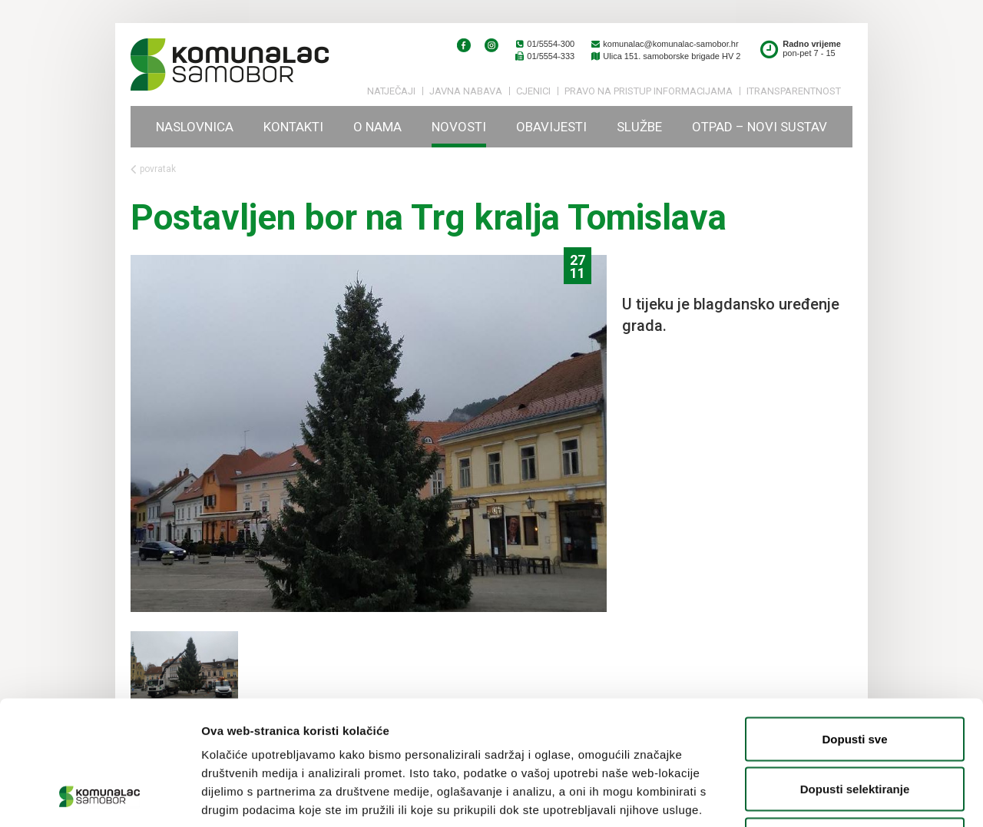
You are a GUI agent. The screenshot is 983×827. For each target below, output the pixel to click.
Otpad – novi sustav (759, 126)
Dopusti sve (854, 625)
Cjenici (533, 91)
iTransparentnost (793, 91)
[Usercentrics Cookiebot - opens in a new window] (99, 797)
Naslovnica (194, 126)
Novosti (459, 126)
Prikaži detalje (795, 796)
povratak (153, 169)
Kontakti (293, 126)
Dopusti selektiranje (855, 676)
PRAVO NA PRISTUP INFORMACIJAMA (648, 91)
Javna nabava (465, 91)
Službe (639, 126)
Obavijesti (551, 126)
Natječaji (391, 91)
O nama (377, 126)
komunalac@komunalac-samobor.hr (664, 43)
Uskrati (855, 726)
